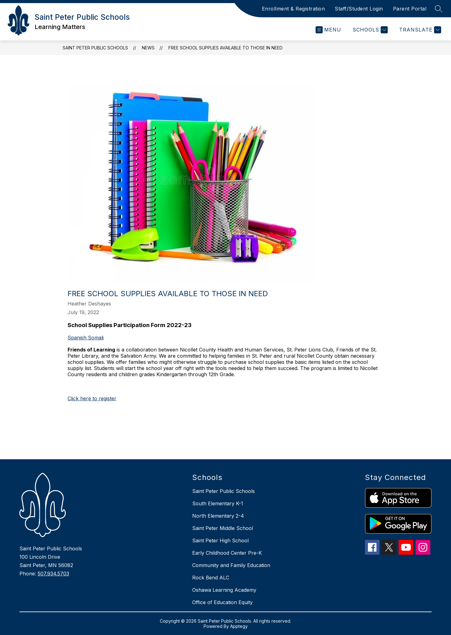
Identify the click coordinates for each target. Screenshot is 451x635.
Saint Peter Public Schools (95, 47)
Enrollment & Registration (293, 9)
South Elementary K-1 (217, 503)
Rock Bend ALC (210, 577)
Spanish (78, 337)
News (148, 47)
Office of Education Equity (222, 602)
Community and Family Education (231, 565)
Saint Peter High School (220, 540)
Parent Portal (410, 9)
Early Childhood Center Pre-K (227, 553)
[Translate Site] (419, 30)
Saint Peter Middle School (222, 528)
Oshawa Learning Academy (224, 590)
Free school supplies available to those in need (225, 47)
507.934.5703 (53, 573)
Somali (96, 337)
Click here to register (92, 398)
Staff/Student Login (359, 9)
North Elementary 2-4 (218, 516)
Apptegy (239, 626)
